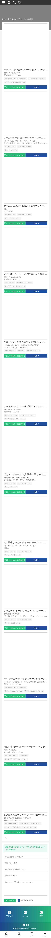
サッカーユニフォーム (37, 78)
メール (25, 916)
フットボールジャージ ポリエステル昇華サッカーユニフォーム (25, 274)
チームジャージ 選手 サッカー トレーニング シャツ (25, 137)
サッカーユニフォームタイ (33, 691)
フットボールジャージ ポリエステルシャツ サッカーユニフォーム (25, 406)
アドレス (9, 916)
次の (5, 838)
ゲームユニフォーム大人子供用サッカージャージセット (25, 206)
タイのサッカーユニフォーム (14, 82)
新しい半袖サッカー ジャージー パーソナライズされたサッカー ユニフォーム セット (25, 746)
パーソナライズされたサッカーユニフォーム (20, 827)
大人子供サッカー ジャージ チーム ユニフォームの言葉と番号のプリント (25, 542)
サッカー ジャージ (10, 823)
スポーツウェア (9, 146)
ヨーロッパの (9, 283)
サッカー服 (24, 755)
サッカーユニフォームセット (30, 823)
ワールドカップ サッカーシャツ (15, 759)
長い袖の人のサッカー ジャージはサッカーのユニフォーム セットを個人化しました (25, 814)
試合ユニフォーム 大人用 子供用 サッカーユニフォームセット (25, 474)
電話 (41, 916)
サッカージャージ (24, 146)
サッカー (21, 351)
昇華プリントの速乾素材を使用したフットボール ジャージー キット (25, 342)
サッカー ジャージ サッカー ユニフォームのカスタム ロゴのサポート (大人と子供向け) (25, 610)
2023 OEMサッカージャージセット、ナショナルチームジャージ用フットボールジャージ (25, 69)
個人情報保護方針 (26, 900)
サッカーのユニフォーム (13, 691)
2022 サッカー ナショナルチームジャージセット (25, 678)
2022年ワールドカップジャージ (15, 78)
